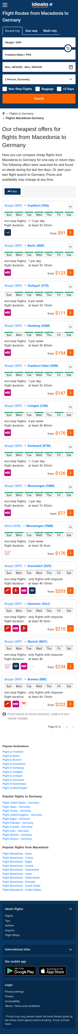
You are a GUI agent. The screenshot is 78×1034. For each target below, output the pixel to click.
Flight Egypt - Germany (16, 818)
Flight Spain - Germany (16, 806)
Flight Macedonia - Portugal (18, 881)
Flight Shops (12, 935)
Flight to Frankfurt (12, 751)
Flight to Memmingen (14, 787)
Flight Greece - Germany (17, 838)
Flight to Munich (11, 759)
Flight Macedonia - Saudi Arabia (21, 885)
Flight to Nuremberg (14, 783)
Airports (9, 930)
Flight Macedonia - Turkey (17, 857)
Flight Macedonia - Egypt (17, 861)
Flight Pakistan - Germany (17, 822)
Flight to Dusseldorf (13, 763)
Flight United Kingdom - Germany (22, 814)
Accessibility (12, 1001)
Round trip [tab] (12, 30)
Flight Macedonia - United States (21, 889)
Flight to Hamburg (13, 767)
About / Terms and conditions (22, 1006)
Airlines (9, 925)
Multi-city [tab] (50, 30)
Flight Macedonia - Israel (17, 873)
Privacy (9, 996)
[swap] (68, 48)
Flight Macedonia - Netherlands (21, 877)
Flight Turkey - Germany (16, 810)
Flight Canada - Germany (17, 826)
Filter (13, 191)
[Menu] (5, 5)
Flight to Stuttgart (12, 771)
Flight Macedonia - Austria (17, 865)
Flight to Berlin (11, 755)
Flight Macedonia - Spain (17, 853)
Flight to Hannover (13, 779)
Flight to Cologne (12, 775)
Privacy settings (14, 991)
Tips (7, 920)
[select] (70, 232)
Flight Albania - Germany (17, 834)
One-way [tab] (31, 30)
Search (39, 98)
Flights (9, 915)
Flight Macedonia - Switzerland (20, 869)
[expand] (70, 207)
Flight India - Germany (15, 830)
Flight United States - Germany (20, 802)
